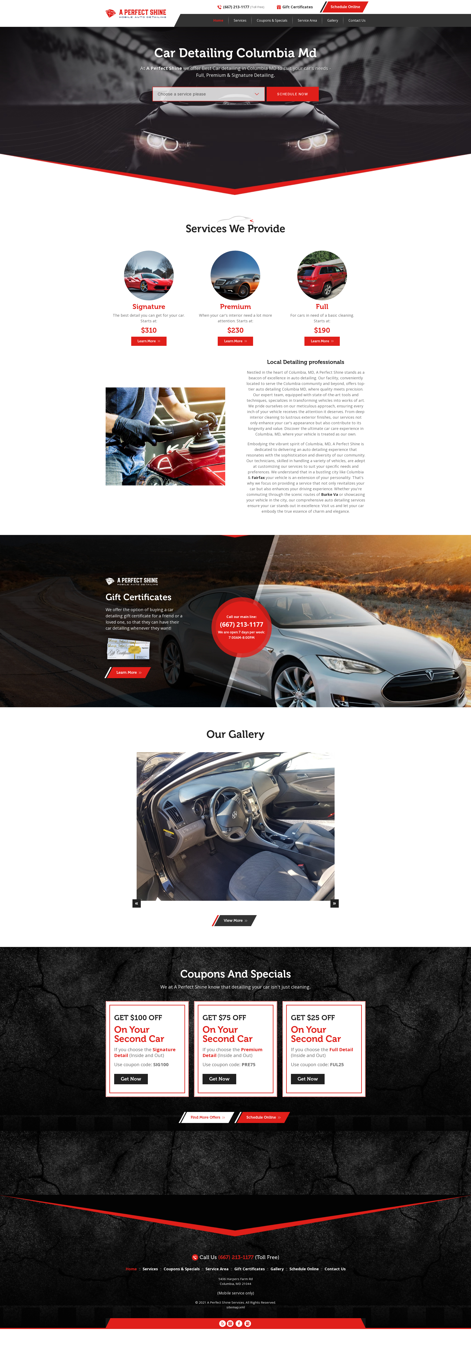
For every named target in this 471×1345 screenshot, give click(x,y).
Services (240, 20)
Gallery (332, 20)
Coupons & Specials (272, 20)
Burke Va (329, 494)
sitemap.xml (235, 1338)
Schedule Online (304, 1300)
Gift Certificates (295, 6)
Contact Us (357, 20)
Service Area (307, 20)
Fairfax (258, 477)
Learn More (148, 341)
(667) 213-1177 (233, 6)
